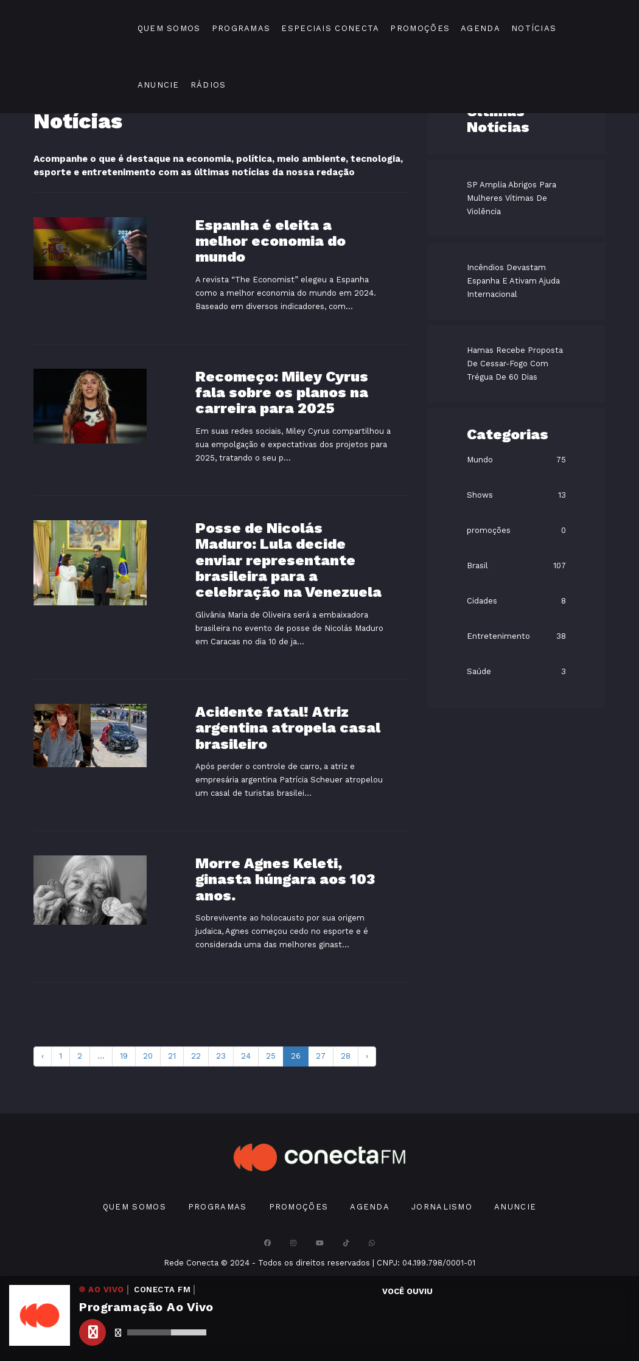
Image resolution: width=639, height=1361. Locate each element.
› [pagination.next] (367, 1055)
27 (321, 1055)
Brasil (477, 565)
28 (346, 1055)
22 (196, 1055)
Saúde (479, 671)
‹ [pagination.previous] (42, 1055)
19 (124, 1055)
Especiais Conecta (330, 28)
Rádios (208, 84)
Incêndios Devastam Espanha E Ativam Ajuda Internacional (513, 281)
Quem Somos (169, 28)
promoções (489, 530)
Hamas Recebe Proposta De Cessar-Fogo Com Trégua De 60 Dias (515, 363)
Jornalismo (441, 1206)
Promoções (420, 28)
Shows (480, 494)
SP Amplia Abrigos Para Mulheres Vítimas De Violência (511, 198)
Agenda (480, 28)
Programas (241, 28)
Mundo (480, 459)
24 (246, 1055)
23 (221, 1055)
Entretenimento (498, 636)
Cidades (482, 600)
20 (148, 1055)
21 (172, 1055)
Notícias (533, 28)
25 (271, 1055)
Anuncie (159, 84)
